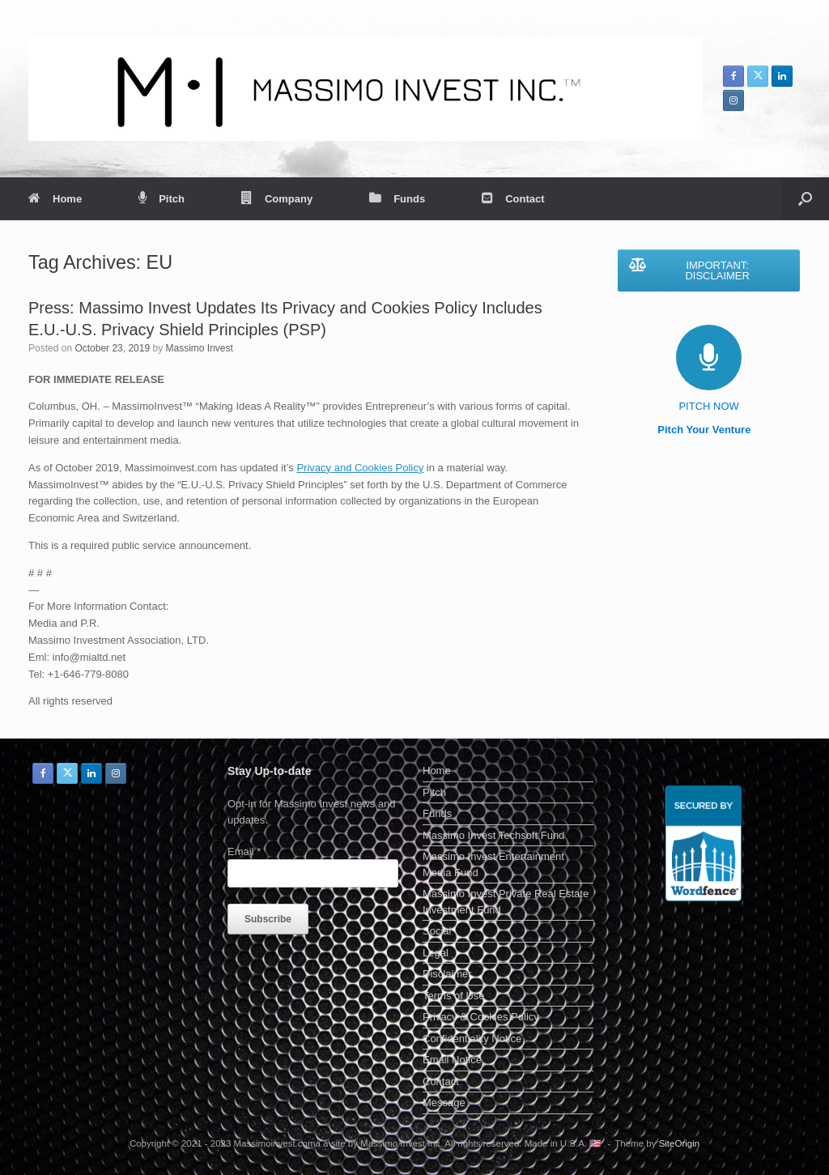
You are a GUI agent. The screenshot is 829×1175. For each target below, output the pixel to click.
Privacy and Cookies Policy (359, 468)
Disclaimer (447, 974)
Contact (513, 199)
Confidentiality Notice (472, 1038)
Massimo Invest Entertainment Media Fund (493, 864)
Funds (397, 199)
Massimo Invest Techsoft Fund (493, 835)
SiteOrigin (679, 1143)
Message (444, 1102)
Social (437, 931)
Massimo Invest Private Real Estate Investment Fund (506, 902)
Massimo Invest (198, 348)
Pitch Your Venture (708, 430)
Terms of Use (454, 996)
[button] (805, 198)
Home (55, 199)
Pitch (161, 199)
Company (276, 199)
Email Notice (452, 1060)
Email (244, 851)
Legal (436, 953)
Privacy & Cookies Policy (481, 1017)
